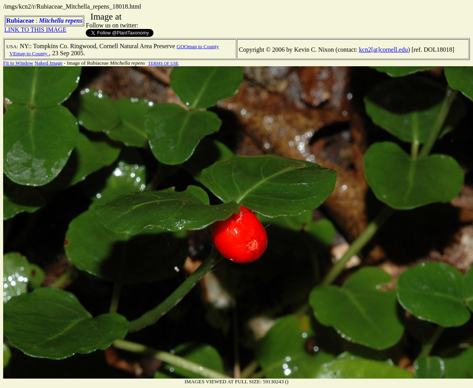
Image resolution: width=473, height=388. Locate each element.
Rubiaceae (20, 20)
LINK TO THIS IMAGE (35, 29)
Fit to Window (18, 63)
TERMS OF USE (163, 63)
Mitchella (51, 20)
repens (74, 20)
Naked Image (48, 63)
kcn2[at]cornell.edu (383, 49)
